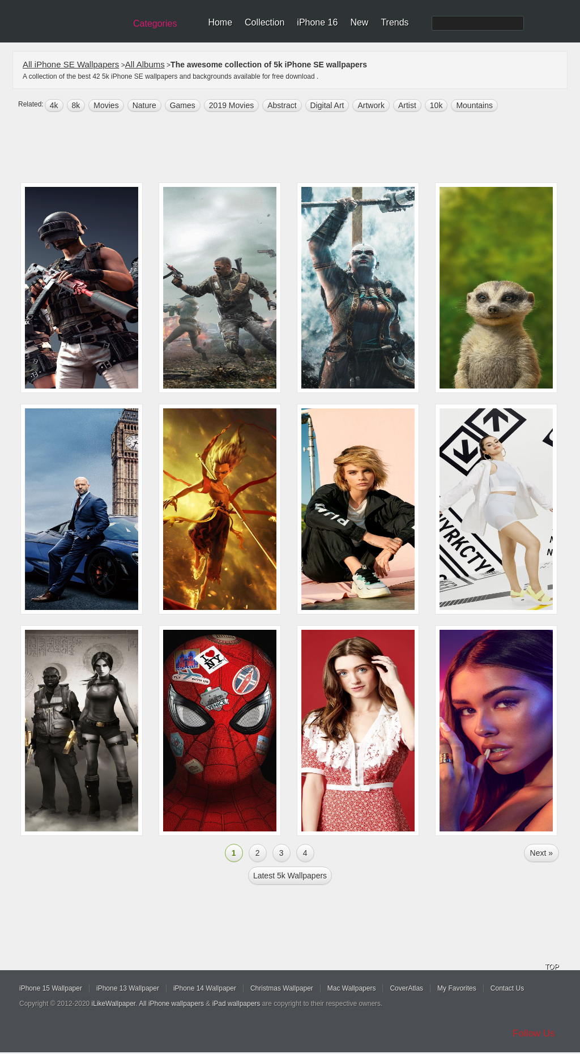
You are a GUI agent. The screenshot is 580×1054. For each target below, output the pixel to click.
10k (436, 105)
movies (105, 105)
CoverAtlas (406, 988)
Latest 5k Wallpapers (290, 875)
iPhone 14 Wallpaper (204, 988)
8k (76, 105)
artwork (370, 105)
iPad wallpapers (236, 1004)
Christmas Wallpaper (281, 988)
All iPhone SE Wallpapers (71, 64)
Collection (264, 22)
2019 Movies (231, 105)
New (359, 22)
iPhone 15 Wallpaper (50, 988)
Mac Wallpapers (351, 988)
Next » (541, 852)
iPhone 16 (317, 22)
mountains (474, 105)
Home (220, 22)
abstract (281, 105)
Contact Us (507, 988)
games (182, 105)
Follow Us (534, 1033)
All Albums (145, 64)
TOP (551, 967)
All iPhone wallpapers (171, 1004)
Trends (394, 22)
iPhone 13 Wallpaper (127, 988)
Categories (155, 23)
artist (407, 105)
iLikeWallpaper (114, 1004)
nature (144, 105)
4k (54, 105)
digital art (327, 105)
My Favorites (456, 988)
